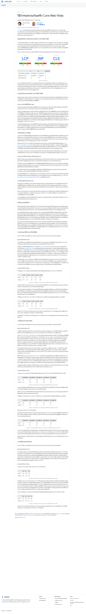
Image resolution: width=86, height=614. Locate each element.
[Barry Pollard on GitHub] (39, 25)
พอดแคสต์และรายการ (58, 604)
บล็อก (41, 1)
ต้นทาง (54, 145)
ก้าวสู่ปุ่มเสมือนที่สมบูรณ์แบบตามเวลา (33, 355)
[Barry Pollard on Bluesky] (42, 25)
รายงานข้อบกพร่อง (42, 598)
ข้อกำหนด (3, 610)
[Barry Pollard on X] (37, 25)
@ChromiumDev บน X (74, 598)
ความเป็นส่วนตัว (9, 610)
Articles (3, 5)
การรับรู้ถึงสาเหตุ (52, 337)
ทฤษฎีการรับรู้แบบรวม (29, 248)
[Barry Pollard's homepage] (44, 25)
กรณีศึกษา (46, 1)
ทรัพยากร (18, 1)
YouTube (71, 600)
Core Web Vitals (20, 30)
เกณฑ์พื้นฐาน (25, 1)
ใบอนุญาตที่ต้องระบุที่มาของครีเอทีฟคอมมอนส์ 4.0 (35, 513)
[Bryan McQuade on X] (23, 25)
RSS (71, 605)
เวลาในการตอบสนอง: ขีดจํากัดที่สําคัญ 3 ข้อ (29, 335)
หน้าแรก (18, 12)
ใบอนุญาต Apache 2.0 (57, 513)
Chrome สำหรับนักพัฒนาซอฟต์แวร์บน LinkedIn (77, 603)
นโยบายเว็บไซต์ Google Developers (27, 515)
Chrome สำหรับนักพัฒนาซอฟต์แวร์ (61, 598)
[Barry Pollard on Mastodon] (40, 25)
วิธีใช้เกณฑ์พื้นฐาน (33, 1)
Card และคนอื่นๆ (43, 246)
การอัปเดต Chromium (59, 600)
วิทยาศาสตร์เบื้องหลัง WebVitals (28, 121)
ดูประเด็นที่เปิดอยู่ (42, 600)
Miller (50, 246)
